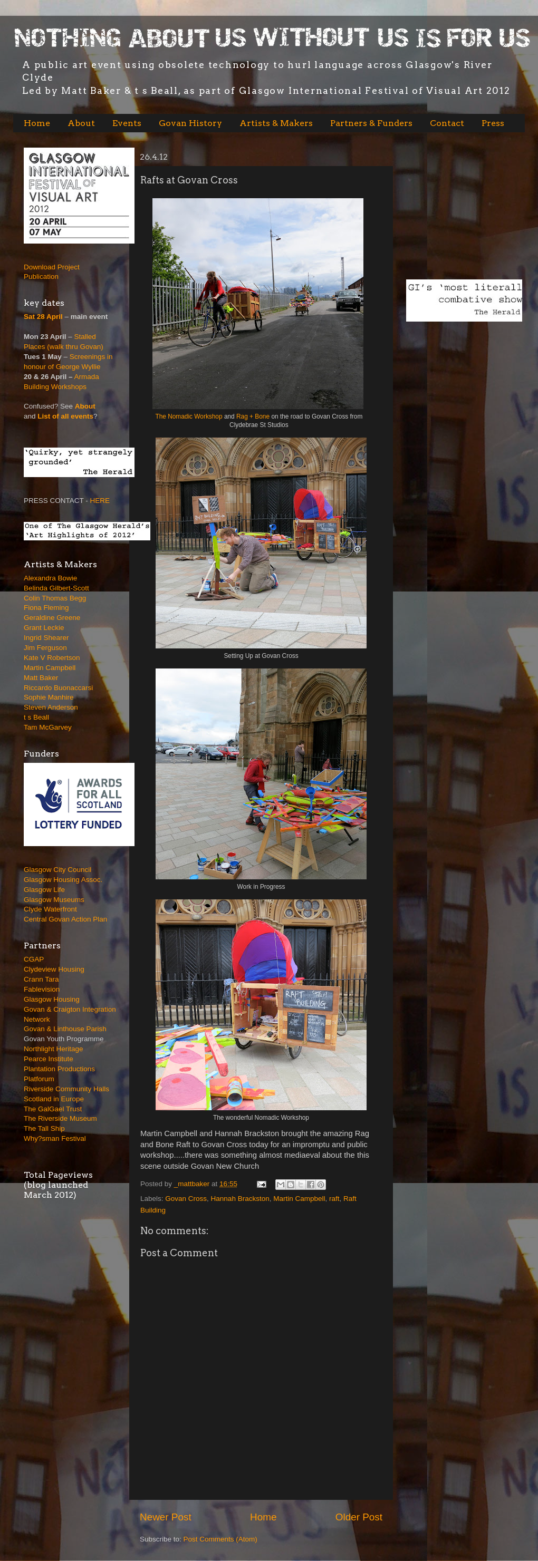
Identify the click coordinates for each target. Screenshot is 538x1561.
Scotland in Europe (54, 1099)
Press (493, 123)
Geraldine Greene (52, 618)
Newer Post (165, 1517)
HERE (100, 501)
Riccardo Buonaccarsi (58, 688)
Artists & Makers (276, 123)
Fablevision (42, 989)
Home (37, 123)
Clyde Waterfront (50, 909)
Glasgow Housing (52, 999)
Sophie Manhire (49, 697)
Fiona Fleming (46, 608)
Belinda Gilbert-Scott (56, 588)
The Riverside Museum (60, 1118)
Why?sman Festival (55, 1138)
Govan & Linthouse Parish (65, 1029)
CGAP (34, 959)
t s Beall (36, 717)
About (81, 123)
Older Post (358, 1517)
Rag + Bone (253, 416)
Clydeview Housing (54, 969)
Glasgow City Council (57, 870)
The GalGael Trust (53, 1109)
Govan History (190, 123)
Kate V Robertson (52, 658)
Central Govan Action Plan (65, 919)
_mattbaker (193, 1184)
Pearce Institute (48, 1059)
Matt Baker (41, 678)
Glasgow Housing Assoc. (63, 880)
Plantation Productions (59, 1069)
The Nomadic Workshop (188, 416)
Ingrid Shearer (46, 638)
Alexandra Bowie (50, 578)
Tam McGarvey (48, 727)
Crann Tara (41, 979)
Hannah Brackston (240, 1199)
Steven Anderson (51, 707)
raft (334, 1199)
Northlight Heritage (53, 1049)
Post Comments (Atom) (220, 1539)
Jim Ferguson (45, 648)
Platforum (39, 1079)
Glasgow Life (44, 890)
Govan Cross (186, 1199)
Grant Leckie (44, 628)
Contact (447, 123)
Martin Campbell (299, 1199)
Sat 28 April (43, 317)
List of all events (65, 416)
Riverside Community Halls (66, 1089)
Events (126, 123)
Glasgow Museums (54, 900)
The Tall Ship (44, 1128)
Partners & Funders (371, 123)
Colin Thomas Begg (55, 598)
